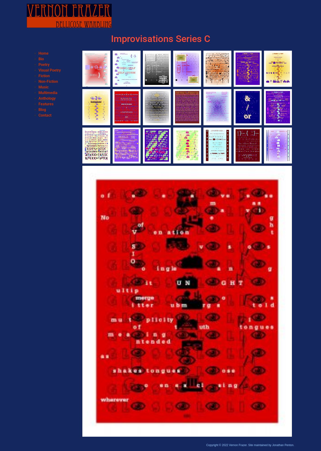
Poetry (44, 64)
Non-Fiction (48, 81)
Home (43, 53)
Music (43, 87)
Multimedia (47, 93)
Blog (42, 109)
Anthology (47, 98)
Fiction (44, 76)
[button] (96, 69)
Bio (41, 59)
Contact (44, 115)
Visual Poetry (49, 70)
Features (46, 104)
